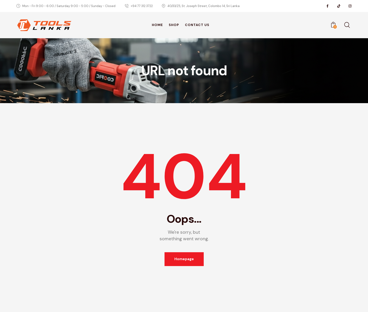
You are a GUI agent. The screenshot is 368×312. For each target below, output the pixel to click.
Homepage (184, 259)
